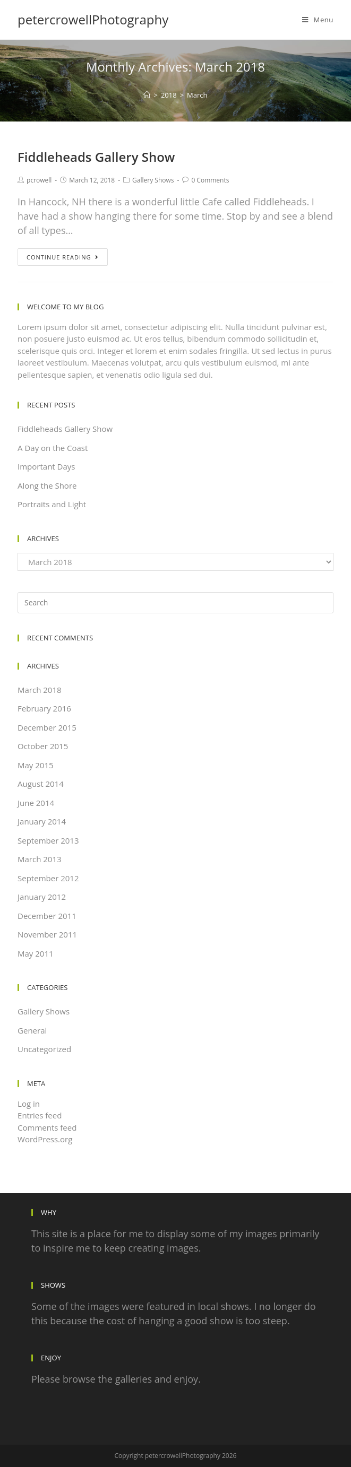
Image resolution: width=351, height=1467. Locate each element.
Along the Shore (47, 485)
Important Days (46, 466)
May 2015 (36, 765)
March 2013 (40, 859)
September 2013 (48, 840)
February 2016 (44, 708)
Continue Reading (63, 257)
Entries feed (40, 1115)
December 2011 (47, 915)
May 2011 (36, 953)
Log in (29, 1103)
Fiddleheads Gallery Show (96, 157)
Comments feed (47, 1127)
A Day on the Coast (53, 447)
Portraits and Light (52, 504)
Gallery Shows (153, 180)
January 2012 (42, 896)
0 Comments (210, 180)
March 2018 (40, 689)
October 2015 (43, 746)
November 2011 (47, 934)
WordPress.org (45, 1139)
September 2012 (48, 878)
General (32, 1030)
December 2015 (47, 727)
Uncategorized (44, 1049)
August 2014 (41, 783)
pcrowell (39, 180)
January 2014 (42, 821)
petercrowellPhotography (93, 19)
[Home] (146, 95)
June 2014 (36, 802)
